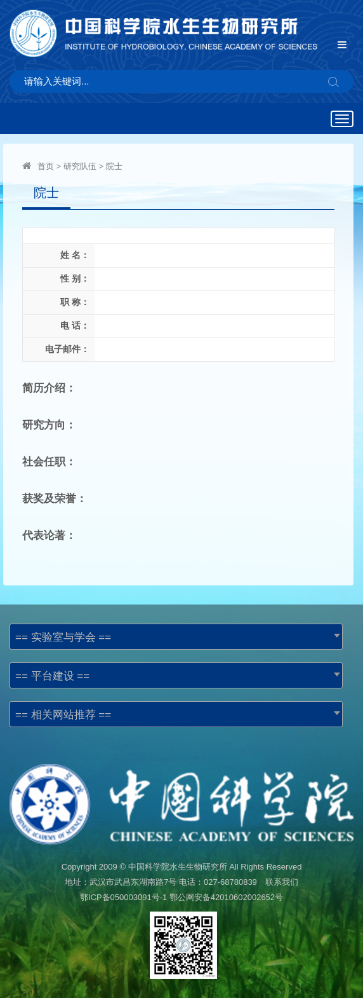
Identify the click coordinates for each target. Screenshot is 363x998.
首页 (45, 166)
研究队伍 (79, 166)
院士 (114, 166)
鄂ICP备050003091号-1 (123, 897)
